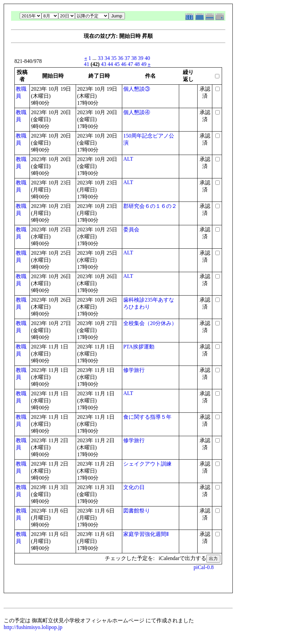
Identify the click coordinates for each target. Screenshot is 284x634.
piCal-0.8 (204, 567)
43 (103, 64)
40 (147, 58)
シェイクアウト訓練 (147, 464)
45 (117, 64)
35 (114, 58)
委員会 (131, 229)
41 (86, 64)
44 (110, 64)
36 (120, 58)
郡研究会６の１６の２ (150, 206)
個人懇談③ (136, 89)
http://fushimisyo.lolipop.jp (33, 627)
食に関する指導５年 (147, 417)
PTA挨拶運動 (138, 346)
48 (137, 64)
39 (140, 58)
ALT (128, 159)
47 (130, 64)
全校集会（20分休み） (150, 323)
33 (100, 58)
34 (107, 58)
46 (123, 64)
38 (134, 58)
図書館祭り (136, 510)
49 (143, 64)
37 (127, 58)
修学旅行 (134, 370)
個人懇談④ (136, 112)
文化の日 (134, 487)
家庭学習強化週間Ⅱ (146, 534)
